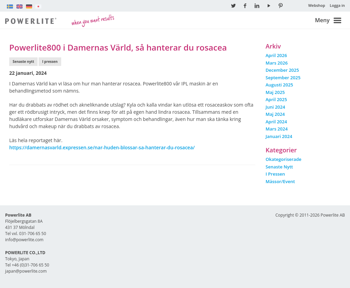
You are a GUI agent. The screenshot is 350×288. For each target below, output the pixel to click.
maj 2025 (275, 92)
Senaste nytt (23, 61)
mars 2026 (277, 63)
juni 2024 (275, 107)
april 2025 (276, 99)
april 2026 (276, 55)
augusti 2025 (279, 85)
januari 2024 (279, 136)
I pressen (49, 61)
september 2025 (283, 77)
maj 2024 (275, 114)
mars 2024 (277, 129)
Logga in (337, 5)
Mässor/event (280, 181)
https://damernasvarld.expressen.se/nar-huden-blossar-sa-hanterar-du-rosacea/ (102, 147)
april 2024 (276, 122)
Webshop (316, 5)
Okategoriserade (283, 159)
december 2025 (282, 70)
